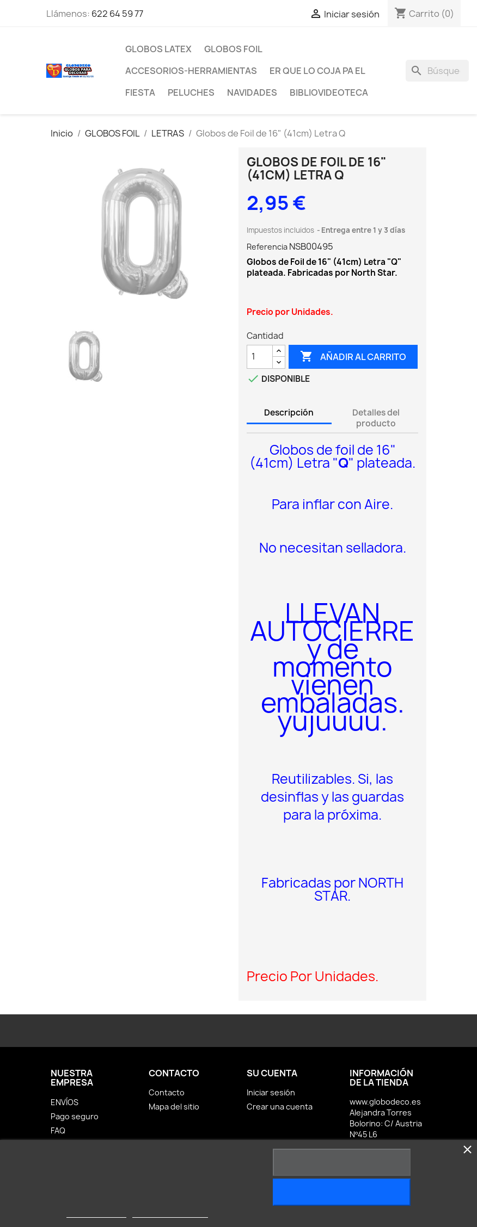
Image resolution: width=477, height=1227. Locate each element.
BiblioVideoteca (329, 92)
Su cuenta (272, 1073)
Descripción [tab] (289, 412)
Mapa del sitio (174, 1106)
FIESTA (140, 92)
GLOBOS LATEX (158, 49)
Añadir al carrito (353, 357)
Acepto (342, 1192)
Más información (96, 1212)
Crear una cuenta (280, 1106)
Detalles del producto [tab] (376, 418)
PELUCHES (191, 92)
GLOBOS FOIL (233, 49)
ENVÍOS (64, 1102)
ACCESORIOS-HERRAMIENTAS (191, 71)
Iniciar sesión (271, 1092)
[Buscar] (437, 71)
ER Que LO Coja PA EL (317, 71)
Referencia (267, 246)
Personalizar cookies (169, 1212)
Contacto (167, 1092)
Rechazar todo (341, 1162)
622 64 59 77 (117, 14)
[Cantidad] (260, 357)
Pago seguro (75, 1116)
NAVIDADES (252, 92)
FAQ (58, 1130)
